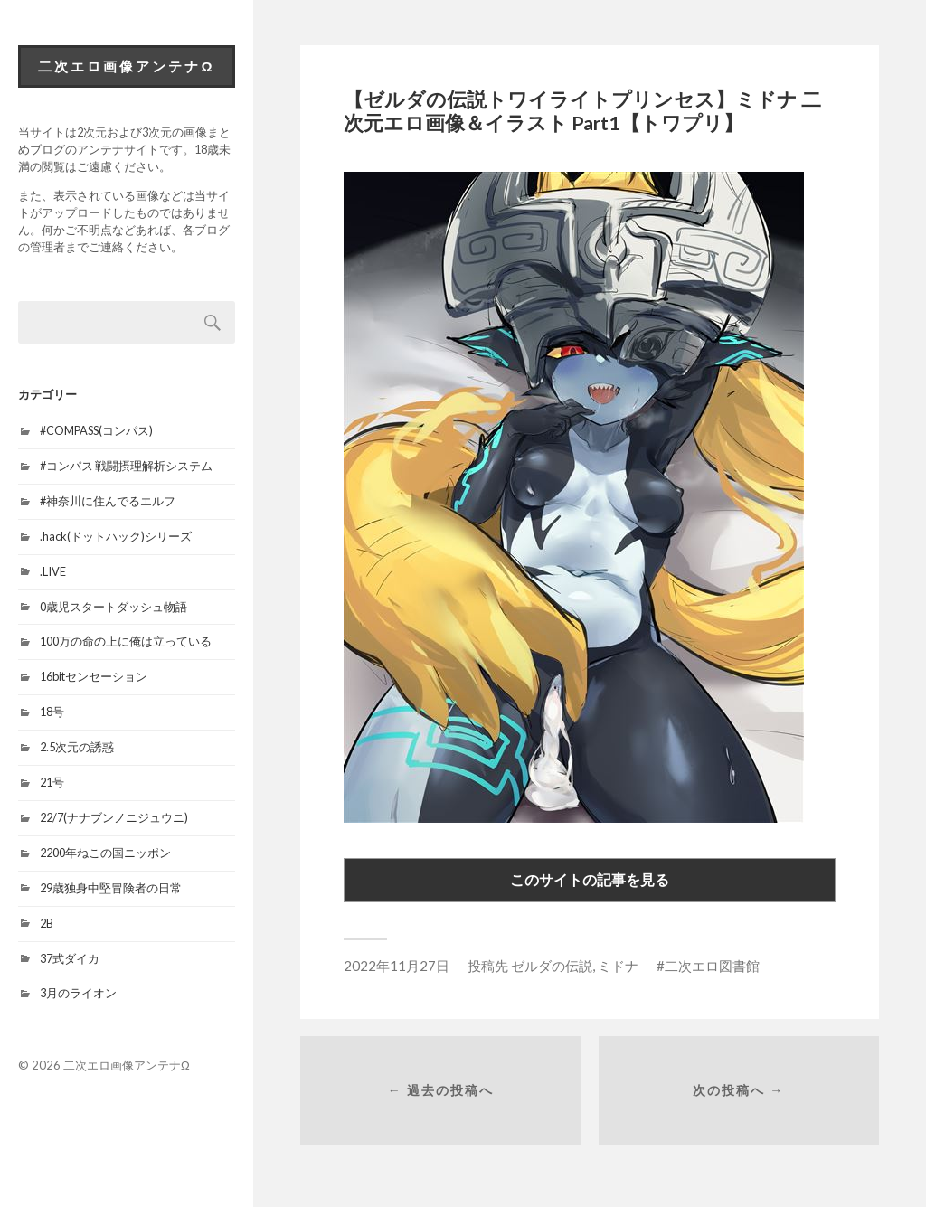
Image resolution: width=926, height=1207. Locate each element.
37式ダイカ (69, 958)
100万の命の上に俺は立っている (126, 641)
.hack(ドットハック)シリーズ (116, 536)
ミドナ (618, 965)
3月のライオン (78, 992)
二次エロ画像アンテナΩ (126, 66)
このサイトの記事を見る (589, 879)
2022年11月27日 (396, 965)
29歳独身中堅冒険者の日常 (111, 888)
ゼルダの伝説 (551, 965)
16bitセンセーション (93, 676)
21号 (52, 782)
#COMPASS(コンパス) (96, 430)
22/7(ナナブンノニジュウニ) (114, 817)
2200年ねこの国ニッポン (105, 852)
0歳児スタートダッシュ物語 (113, 606)
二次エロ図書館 (712, 965)
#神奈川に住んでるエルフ (107, 501)
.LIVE (53, 571)
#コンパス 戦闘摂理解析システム (126, 465)
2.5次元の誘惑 (77, 747)
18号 (52, 711)
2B (46, 923)
